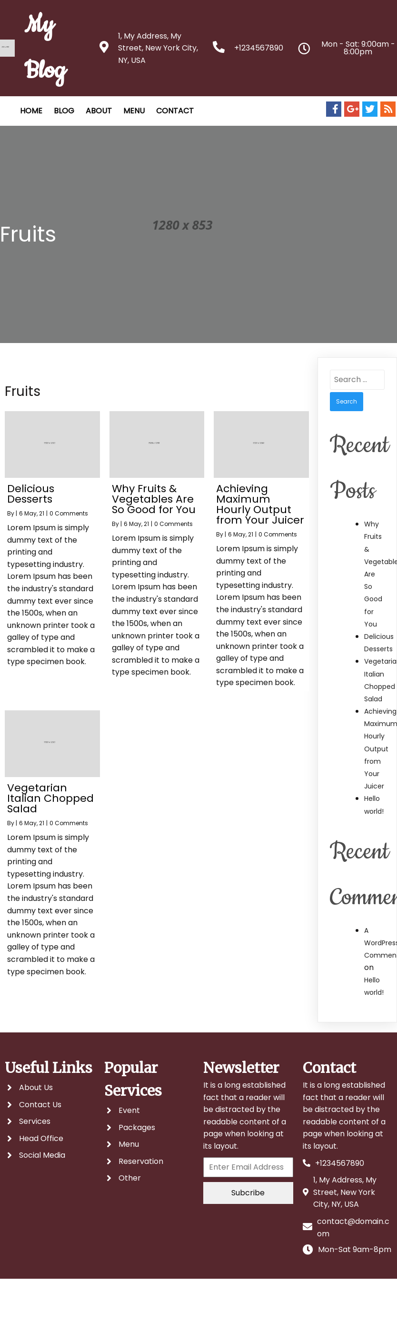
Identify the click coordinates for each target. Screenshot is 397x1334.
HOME (31, 110)
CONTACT (175, 110)
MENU (134, 110)
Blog (64, 110)
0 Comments (69, 513)
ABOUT (99, 110)
